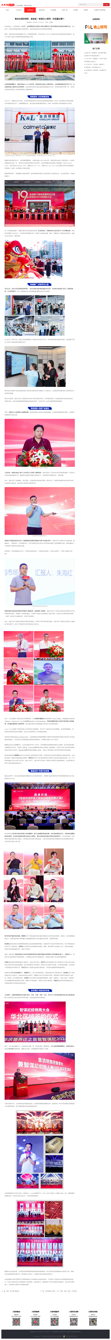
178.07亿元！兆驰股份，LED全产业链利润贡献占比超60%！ (95, 60)
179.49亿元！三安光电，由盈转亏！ (94, 64)
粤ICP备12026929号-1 (70, 1336)
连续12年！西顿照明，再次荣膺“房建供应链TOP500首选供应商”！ (95, 54)
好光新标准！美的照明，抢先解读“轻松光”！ (95, 72)
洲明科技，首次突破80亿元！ (93, 67)
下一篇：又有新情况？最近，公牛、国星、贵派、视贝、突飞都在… (59, 1291)
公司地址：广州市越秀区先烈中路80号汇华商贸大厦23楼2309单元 (62, 1331)
